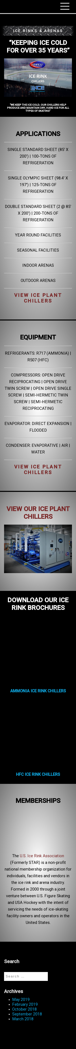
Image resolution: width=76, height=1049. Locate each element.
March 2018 (22, 1018)
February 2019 (25, 1004)
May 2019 (21, 999)
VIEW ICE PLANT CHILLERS (38, 298)
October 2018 (24, 1009)
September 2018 (27, 1014)
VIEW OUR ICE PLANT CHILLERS (38, 512)
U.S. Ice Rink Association (42, 855)
